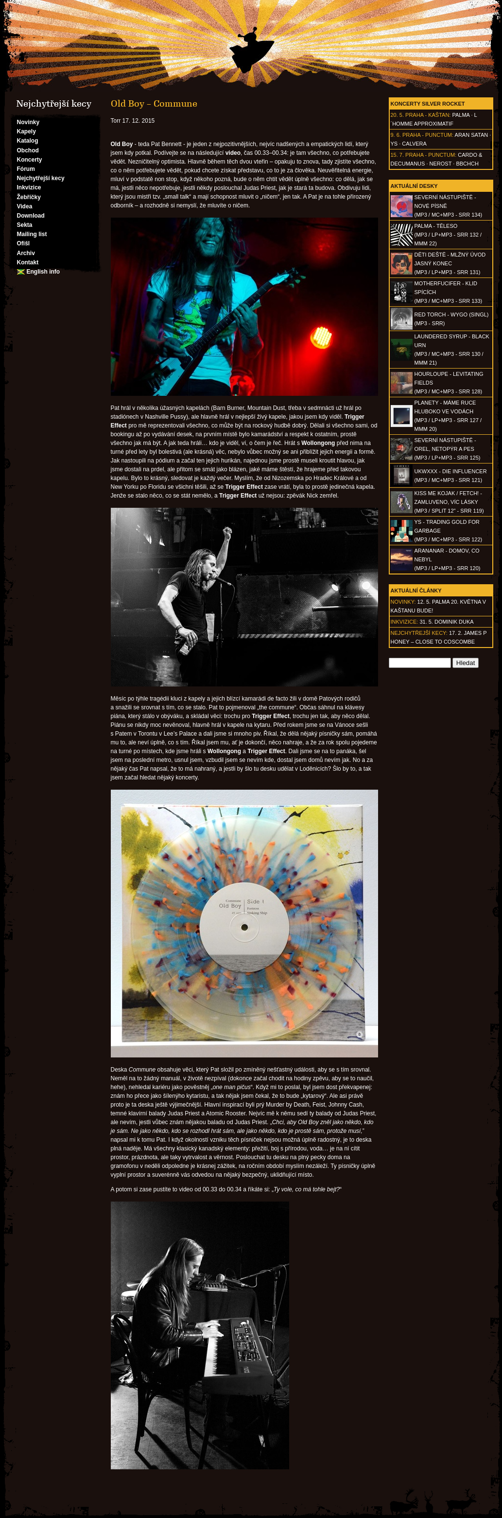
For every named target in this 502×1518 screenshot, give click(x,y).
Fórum (26, 169)
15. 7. (397, 155)
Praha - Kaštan (427, 115)
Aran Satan (471, 135)
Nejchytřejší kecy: (419, 633)
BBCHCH (467, 164)
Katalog (27, 140)
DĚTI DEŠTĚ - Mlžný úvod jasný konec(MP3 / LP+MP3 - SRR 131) (450, 263)
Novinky (28, 122)
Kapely (26, 131)
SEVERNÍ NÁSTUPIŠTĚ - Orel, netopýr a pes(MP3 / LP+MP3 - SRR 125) (448, 449)
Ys (394, 144)
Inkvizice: (404, 622)
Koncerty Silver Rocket (428, 104)
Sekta (25, 225)
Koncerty (29, 159)
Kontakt (28, 262)
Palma (460, 115)
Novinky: (403, 602)
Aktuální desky (414, 186)
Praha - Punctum (427, 135)
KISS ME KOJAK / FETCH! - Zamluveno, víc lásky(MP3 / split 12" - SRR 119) (449, 502)
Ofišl (23, 243)
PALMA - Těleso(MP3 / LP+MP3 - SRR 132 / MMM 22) (448, 234)
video (233, 152)
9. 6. (396, 135)
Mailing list (32, 234)
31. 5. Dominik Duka (446, 622)
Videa (25, 206)
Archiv (26, 253)
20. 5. (397, 115)
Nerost (441, 164)
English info (43, 271)
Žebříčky (29, 197)
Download (31, 215)
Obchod (28, 150)
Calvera (414, 144)
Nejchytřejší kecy (41, 178)
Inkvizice (29, 187)
